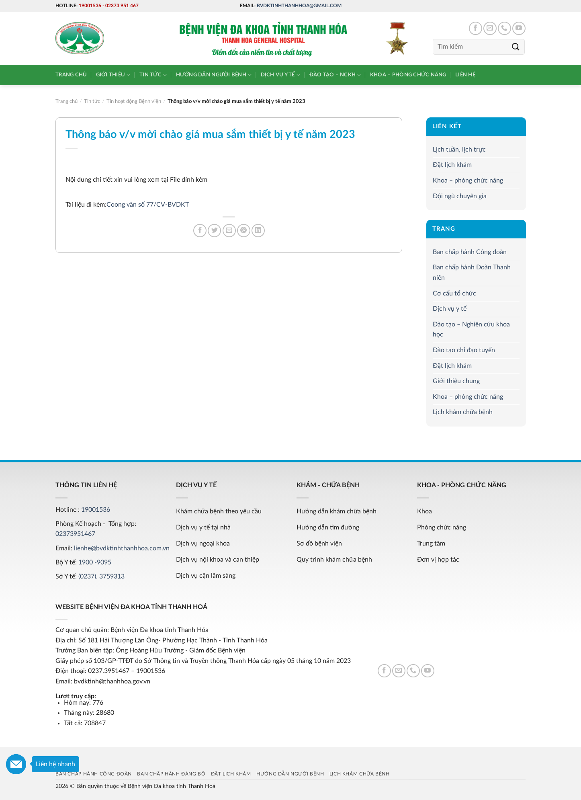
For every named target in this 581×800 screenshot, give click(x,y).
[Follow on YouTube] (519, 28)
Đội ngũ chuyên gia (460, 196)
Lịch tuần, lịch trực (459, 149)
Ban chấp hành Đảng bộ (171, 773)
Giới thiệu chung (456, 381)
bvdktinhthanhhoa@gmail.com (299, 5)
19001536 (90, 5)
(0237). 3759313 (101, 576)
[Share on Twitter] (214, 230)
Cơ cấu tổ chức (454, 293)
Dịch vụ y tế (281, 75)
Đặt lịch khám (452, 165)
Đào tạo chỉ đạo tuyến (464, 350)
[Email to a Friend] (229, 230)
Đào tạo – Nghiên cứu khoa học (471, 329)
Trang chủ (71, 74)
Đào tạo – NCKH (335, 75)
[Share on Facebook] (200, 230)
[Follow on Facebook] (475, 28)
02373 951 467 (122, 5)
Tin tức (153, 75)
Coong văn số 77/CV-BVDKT (147, 204)
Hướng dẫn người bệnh (214, 75)
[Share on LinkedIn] (258, 230)
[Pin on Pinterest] (243, 230)
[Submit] (516, 47)
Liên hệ (465, 74)
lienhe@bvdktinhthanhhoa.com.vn (122, 548)
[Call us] (504, 28)
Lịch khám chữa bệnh (463, 412)
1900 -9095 (94, 562)
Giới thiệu (113, 75)
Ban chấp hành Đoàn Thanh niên (472, 273)
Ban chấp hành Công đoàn (470, 252)
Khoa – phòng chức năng (408, 74)
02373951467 (75, 534)
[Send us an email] (490, 28)
